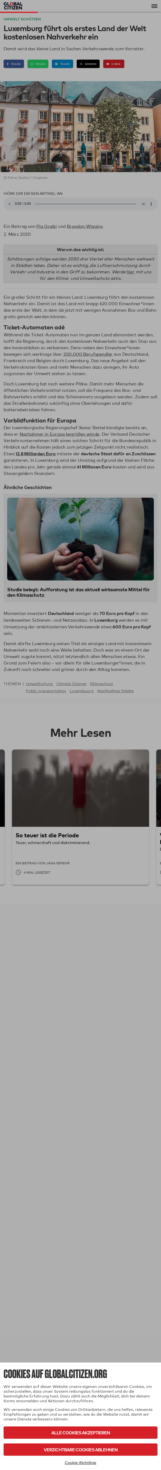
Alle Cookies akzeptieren (80, 1433)
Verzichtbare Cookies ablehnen (81, 1450)
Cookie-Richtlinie (80, 1462)
